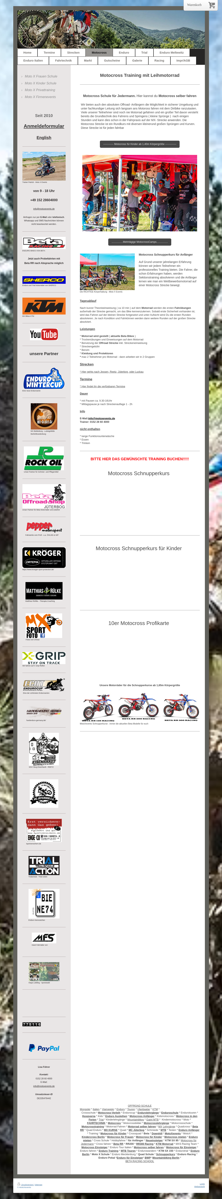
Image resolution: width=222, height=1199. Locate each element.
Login (202, 1184)
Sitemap (38, 1185)
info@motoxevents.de (44, 1086)
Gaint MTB (152, 1119)
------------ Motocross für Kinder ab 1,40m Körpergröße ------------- (139, 144)
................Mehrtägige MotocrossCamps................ (140, 242)
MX (160, 1126)
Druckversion (25, 1185)
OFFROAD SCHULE (140, 1105)
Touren (131, 1109)
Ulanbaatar (143, 1109)
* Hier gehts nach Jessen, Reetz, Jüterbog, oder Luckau (112, 371)
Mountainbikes (135, 1119)
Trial (101, 1119)
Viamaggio (108, 1109)
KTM (155, 1109)
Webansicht (199, 1186)
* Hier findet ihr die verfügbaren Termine (102, 386)
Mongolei (85, 1109)
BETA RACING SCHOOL (139, 1161)
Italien (96, 1109)
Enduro (120, 1109)
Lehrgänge (169, 1126)
